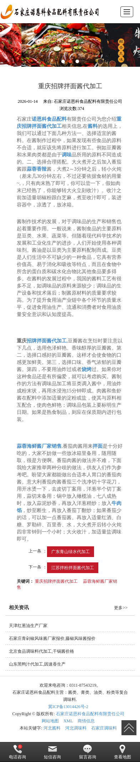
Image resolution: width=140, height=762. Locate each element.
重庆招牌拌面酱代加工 (56, 581)
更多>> (121, 607)
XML (68, 720)
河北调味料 (76, 728)
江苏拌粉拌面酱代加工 (72, 567)
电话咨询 (17, 752)
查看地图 (122, 752)
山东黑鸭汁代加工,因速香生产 (37, 664)
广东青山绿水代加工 (70, 551)
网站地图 (50, 720)
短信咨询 (52, 752)
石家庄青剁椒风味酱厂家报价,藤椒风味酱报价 (52, 638)
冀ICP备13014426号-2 (68, 706)
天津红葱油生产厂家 (28, 625)
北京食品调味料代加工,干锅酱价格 (41, 651)
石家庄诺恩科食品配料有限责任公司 (90, 713)
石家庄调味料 (104, 728)
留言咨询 (87, 752)
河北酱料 (52, 728)
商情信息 (86, 720)
